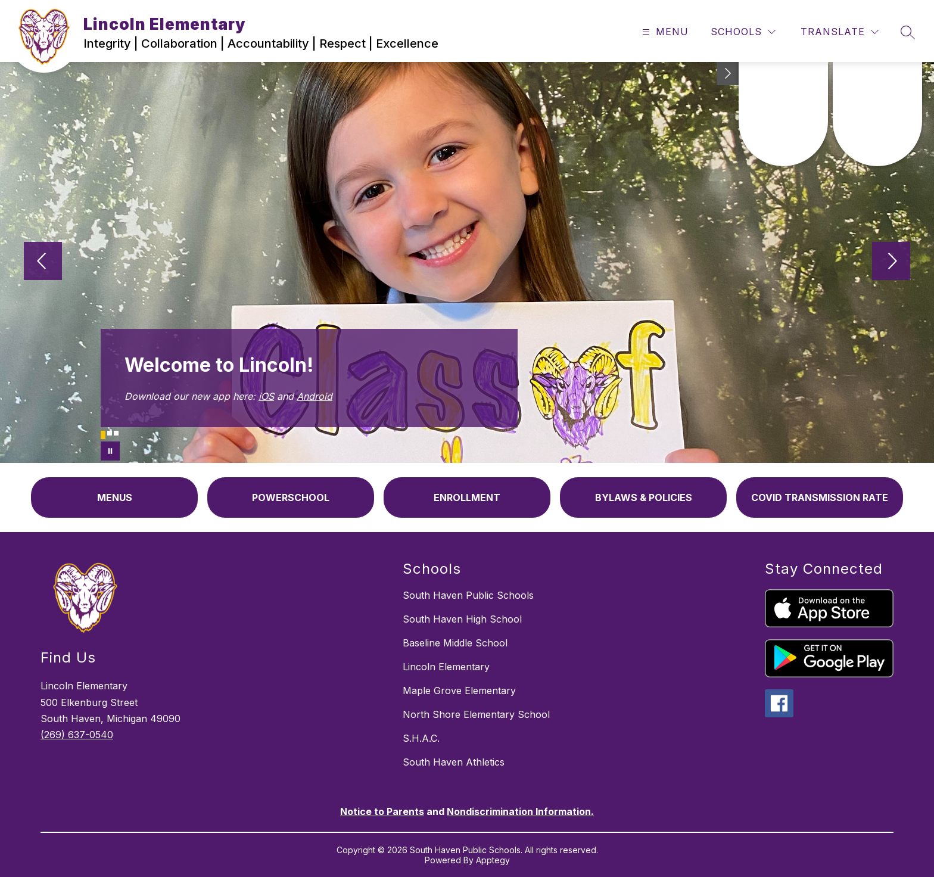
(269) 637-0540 (77, 735)
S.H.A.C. (421, 738)
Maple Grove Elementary (459, 690)
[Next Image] (891, 262)
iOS (266, 396)
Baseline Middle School (455, 643)
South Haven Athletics (454, 762)
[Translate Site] (840, 31)
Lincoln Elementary (446, 667)
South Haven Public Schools (468, 595)
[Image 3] (116, 433)
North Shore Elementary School (476, 714)
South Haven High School (462, 619)
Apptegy (493, 860)
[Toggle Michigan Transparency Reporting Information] (728, 73)
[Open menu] (664, 31)
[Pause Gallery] (110, 451)
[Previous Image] (43, 262)
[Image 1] (103, 435)
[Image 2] (109, 433)
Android (314, 396)
